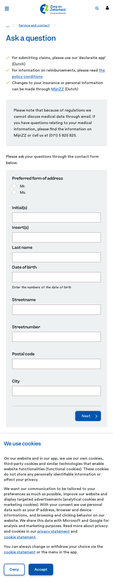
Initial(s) (19, 207)
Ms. (23, 192)
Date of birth (24, 267)
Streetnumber (26, 327)
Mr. (22, 186)
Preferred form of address (37, 178)
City (16, 381)
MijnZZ (57, 89)
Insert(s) (20, 227)
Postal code (23, 354)
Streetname (24, 299)
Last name (22, 247)
